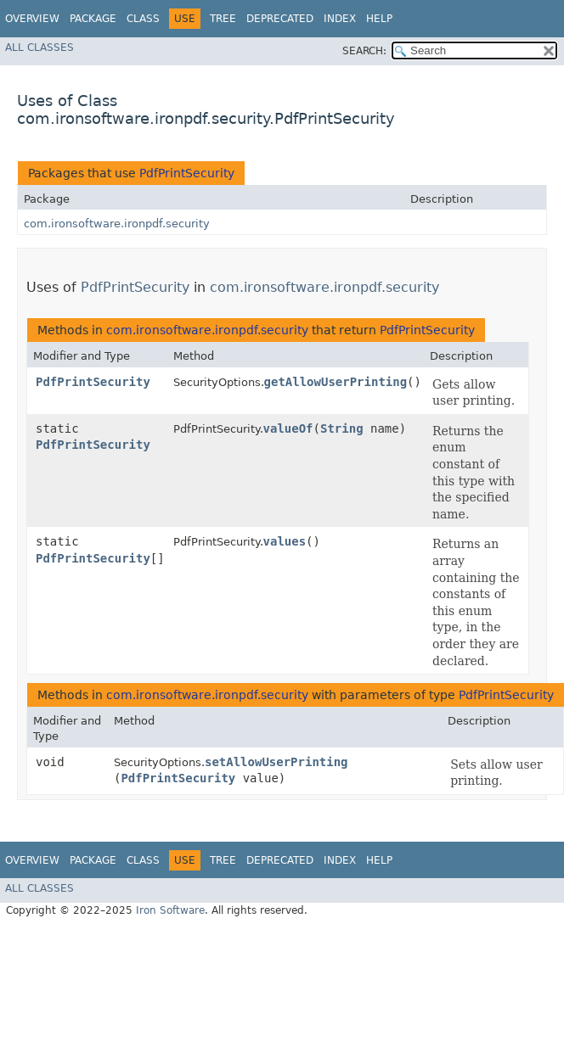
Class (143, 19)
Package (93, 19)
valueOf (288, 428)
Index (340, 19)
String (342, 428)
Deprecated (279, 19)
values (285, 541)
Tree (223, 19)
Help (379, 19)
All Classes (39, 47)
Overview (32, 19)
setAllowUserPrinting (276, 762)
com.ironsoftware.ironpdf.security (117, 223)
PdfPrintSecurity (186, 173)
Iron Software (170, 910)
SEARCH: (364, 51)
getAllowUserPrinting (336, 382)
